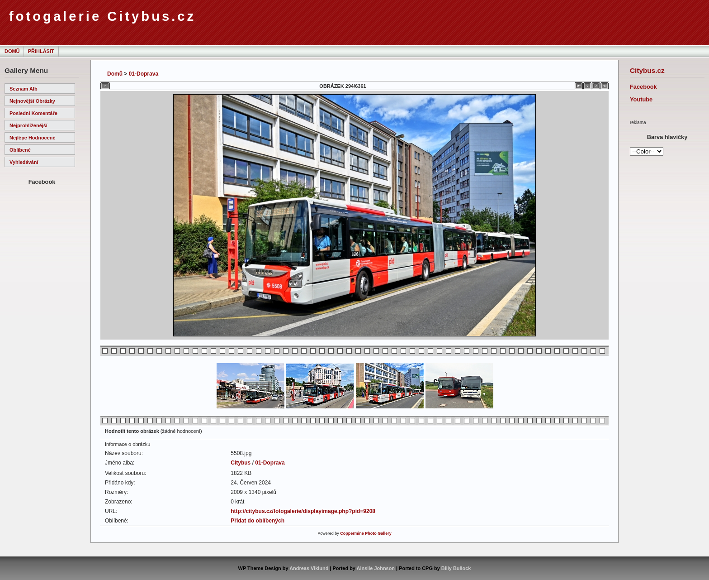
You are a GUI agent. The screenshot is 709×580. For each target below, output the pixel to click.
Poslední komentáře (33, 113)
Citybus (241, 463)
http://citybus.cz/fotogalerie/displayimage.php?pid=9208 (303, 511)
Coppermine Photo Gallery (366, 533)
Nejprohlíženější (28, 125)
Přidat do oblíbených (257, 521)
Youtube (641, 99)
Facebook (643, 86)
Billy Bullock (456, 568)
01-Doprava (143, 74)
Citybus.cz (647, 70)
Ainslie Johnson (376, 568)
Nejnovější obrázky (32, 101)
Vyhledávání (23, 162)
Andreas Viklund (308, 568)
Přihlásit (41, 51)
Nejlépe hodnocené (32, 137)
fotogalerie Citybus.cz (102, 16)
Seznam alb (23, 88)
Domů (12, 51)
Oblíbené (20, 150)
